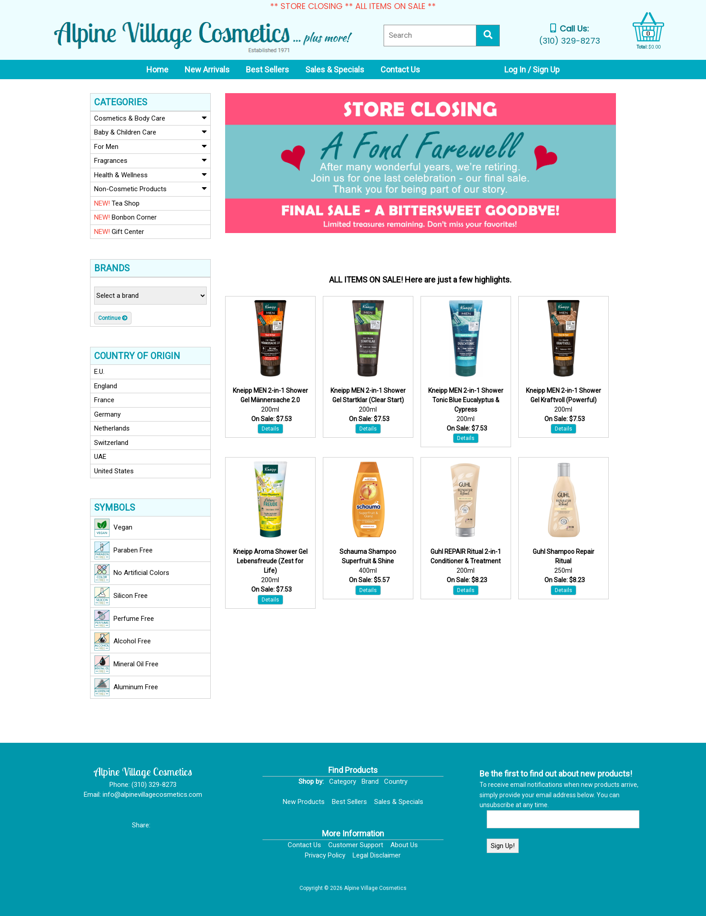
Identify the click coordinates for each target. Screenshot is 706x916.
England (105, 386)
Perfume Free (124, 619)
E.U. (99, 372)
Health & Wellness (150, 174)
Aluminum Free (126, 687)
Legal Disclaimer (377, 855)
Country (395, 781)
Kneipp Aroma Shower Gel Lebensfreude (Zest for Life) (270, 561)
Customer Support (355, 845)
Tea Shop (117, 203)
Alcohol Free (122, 641)
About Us (404, 845)
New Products (304, 802)
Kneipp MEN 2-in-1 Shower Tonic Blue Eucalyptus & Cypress (465, 400)
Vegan (113, 527)
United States (114, 471)
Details (270, 429)
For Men (150, 146)
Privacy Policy (325, 855)
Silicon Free (121, 596)
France (104, 400)
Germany (107, 414)
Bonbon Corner (125, 217)
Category (342, 781)
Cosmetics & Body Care (150, 117)
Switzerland (111, 443)
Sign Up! (503, 846)
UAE (100, 457)
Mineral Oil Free (126, 664)
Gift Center (119, 232)
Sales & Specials (398, 802)
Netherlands (112, 428)
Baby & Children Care (150, 131)
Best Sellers (349, 802)
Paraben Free (123, 550)
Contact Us (304, 845)
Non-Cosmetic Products (150, 188)
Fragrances (150, 160)
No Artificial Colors (131, 573)
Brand (370, 781)
